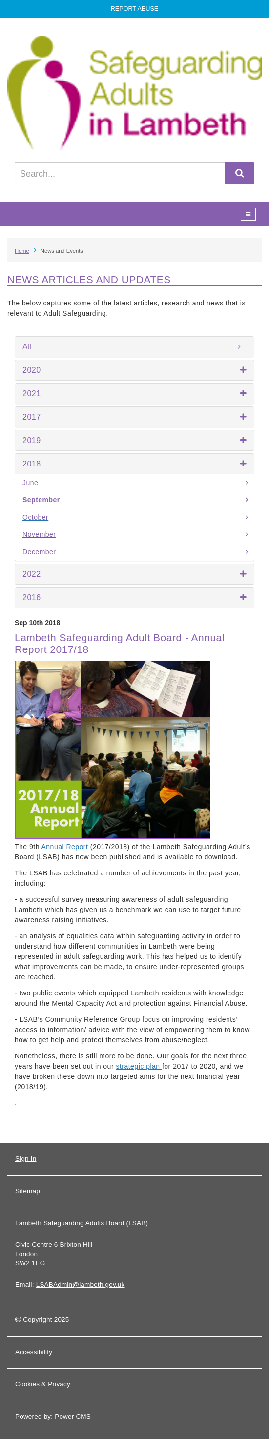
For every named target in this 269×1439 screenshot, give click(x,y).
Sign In (25, 1158)
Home (22, 251)
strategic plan (139, 1066)
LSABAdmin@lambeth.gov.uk (80, 1284)
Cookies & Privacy (42, 1384)
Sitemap (27, 1191)
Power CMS (73, 1416)
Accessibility (33, 1352)
